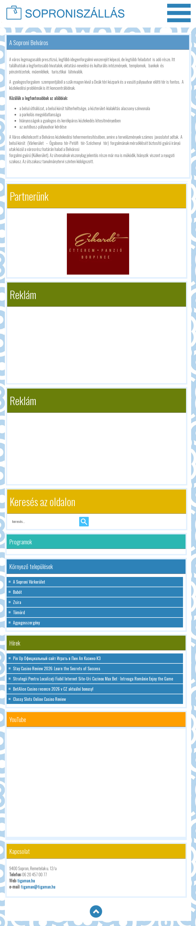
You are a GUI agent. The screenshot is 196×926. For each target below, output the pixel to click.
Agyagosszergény (26, 623)
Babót (17, 592)
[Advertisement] (96, 342)
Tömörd (19, 612)
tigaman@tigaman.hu (38, 887)
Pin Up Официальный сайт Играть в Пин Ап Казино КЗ (57, 658)
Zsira (17, 602)
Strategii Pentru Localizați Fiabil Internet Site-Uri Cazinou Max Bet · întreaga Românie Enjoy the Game (93, 679)
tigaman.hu (26, 881)
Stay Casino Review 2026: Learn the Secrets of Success (56, 668)
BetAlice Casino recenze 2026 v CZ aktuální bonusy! (53, 689)
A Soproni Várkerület (29, 582)
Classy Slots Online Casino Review (39, 699)
